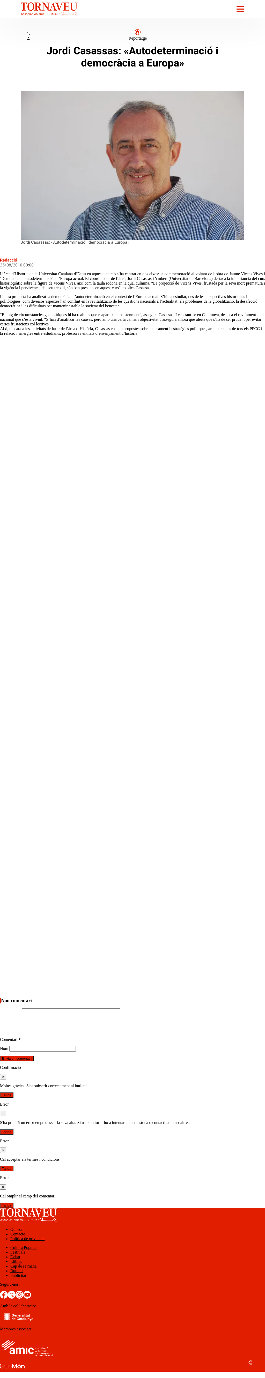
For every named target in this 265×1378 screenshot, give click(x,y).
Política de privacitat (27, 1245)
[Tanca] (3, 1083)
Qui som (17, 1235)
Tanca (6, 1101)
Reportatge (138, 38)
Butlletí (16, 1277)
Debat (15, 1263)
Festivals (17, 1258)
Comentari (10, 1046)
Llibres (16, 1267)
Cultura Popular (23, 1254)
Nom (4, 1055)
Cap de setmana (23, 1272)
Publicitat (18, 1281)
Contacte (17, 1240)
